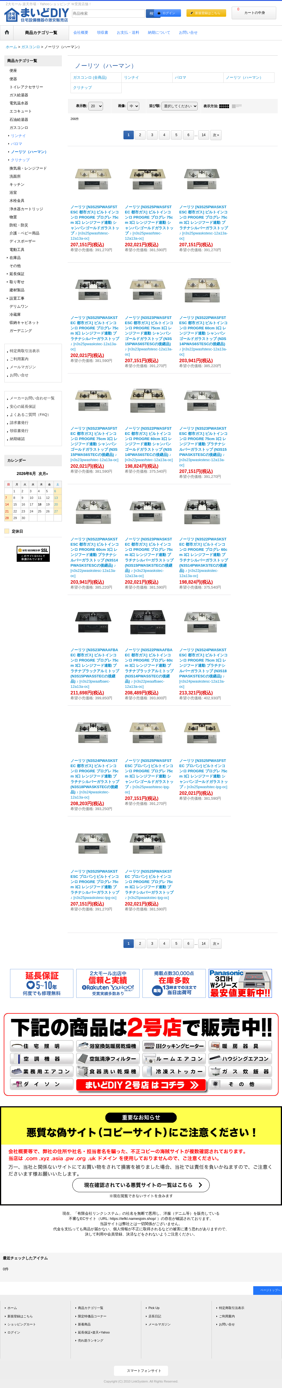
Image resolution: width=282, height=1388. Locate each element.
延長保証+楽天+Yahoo (94, 1332)
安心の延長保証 (23, 406)
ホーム (12, 1308)
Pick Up (153, 1308)
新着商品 (84, 1324)
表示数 (81, 106)
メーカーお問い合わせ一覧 (32, 398)
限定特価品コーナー (92, 1316)
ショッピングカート (21, 1324)
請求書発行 (19, 422)
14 (203, 135)
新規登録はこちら (207, 13)
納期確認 (17, 439)
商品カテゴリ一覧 (90, 1308)
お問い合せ (19, 375)
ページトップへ (270, 1290)
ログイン (169, 13)
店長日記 (154, 1316)
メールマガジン (23, 367)
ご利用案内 (19, 359)
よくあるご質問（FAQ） (30, 414)
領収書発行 (19, 431)
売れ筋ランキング (90, 1340)
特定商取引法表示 (25, 351)
